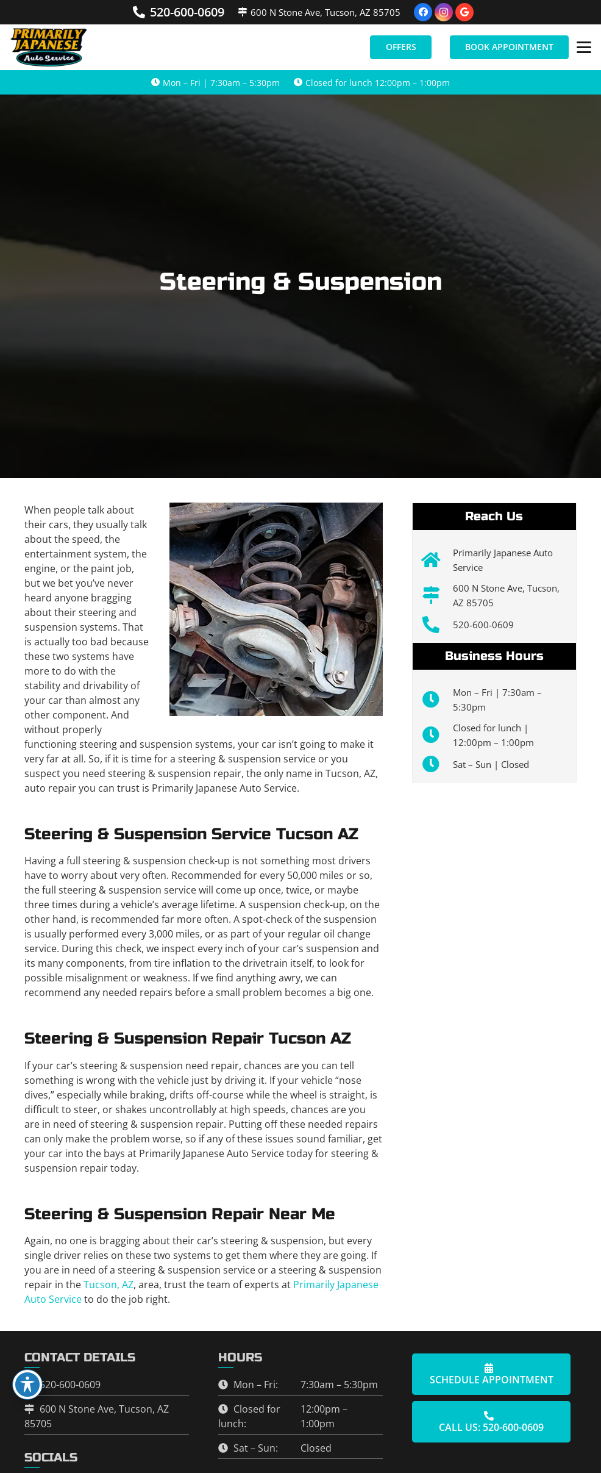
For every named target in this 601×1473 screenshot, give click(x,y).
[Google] (464, 12)
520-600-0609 (483, 624)
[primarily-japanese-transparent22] (50, 47)
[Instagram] (444, 12)
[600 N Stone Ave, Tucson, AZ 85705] (437, 595)
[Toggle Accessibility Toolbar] (27, 1384)
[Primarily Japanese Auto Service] (437, 559)
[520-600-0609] (437, 624)
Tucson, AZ (108, 1284)
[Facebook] (423, 12)
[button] (584, 47)
